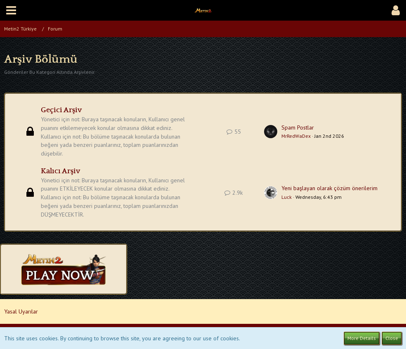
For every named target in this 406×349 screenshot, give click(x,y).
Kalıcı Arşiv (60, 171)
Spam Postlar (297, 127)
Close (391, 338)
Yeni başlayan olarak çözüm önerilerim (329, 188)
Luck (286, 197)
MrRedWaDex (296, 136)
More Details (361, 338)
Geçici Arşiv (61, 110)
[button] (11, 10)
